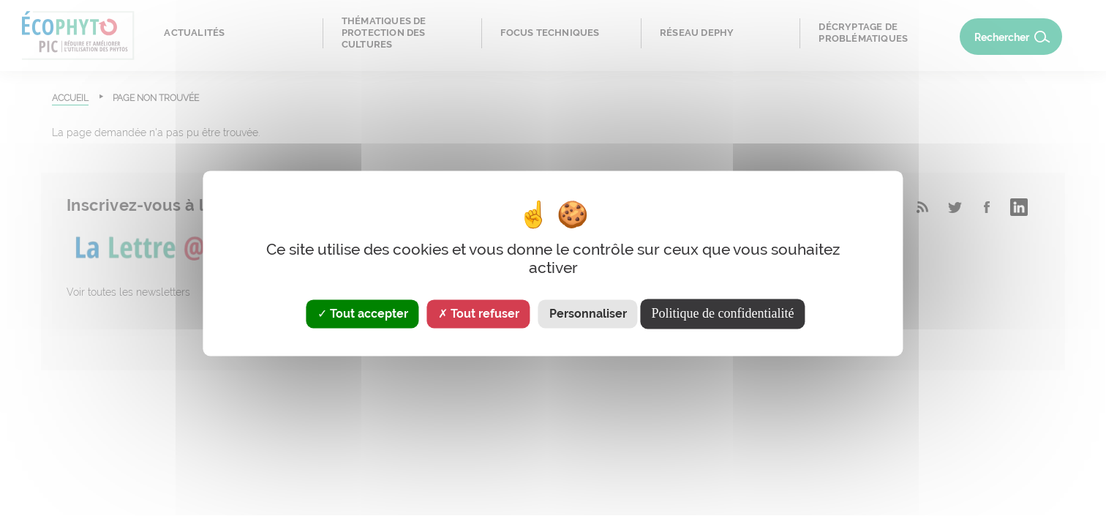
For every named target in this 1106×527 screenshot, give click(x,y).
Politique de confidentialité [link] (723, 313)
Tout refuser (478, 314)
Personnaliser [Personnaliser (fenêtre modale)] (588, 314)
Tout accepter (362, 314)
